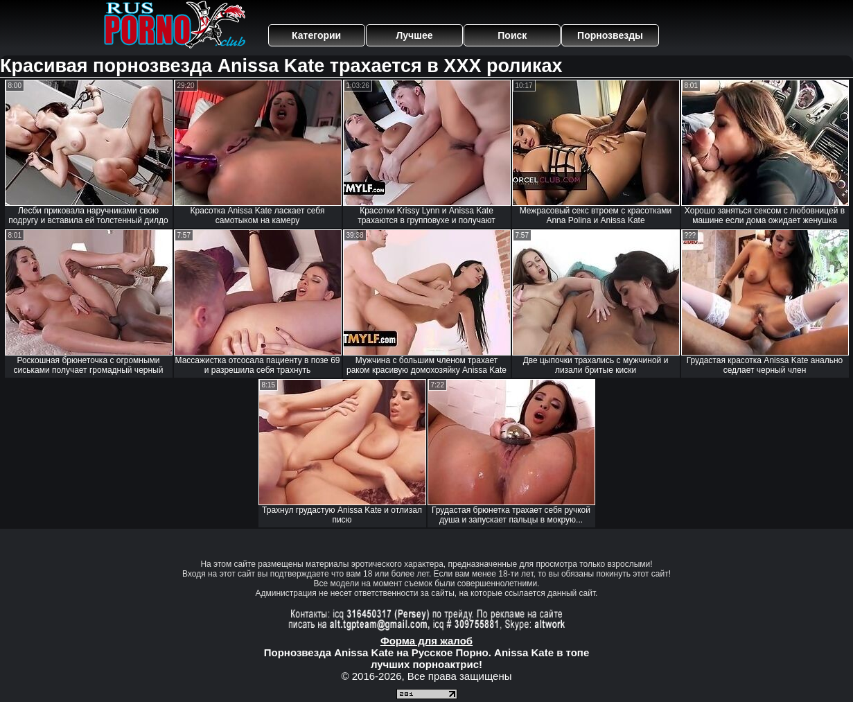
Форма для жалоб (426, 641)
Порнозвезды (610, 35)
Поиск (512, 35)
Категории (316, 35)
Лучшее (414, 35)
